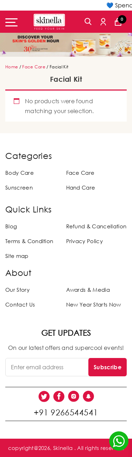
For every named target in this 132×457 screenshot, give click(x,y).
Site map (17, 256)
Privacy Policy (84, 241)
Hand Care (80, 187)
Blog (11, 226)
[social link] (44, 396)
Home (11, 66)
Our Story (17, 289)
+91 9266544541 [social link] (66, 412)
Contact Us (20, 304)
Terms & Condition (29, 241)
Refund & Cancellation (96, 226)
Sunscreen (19, 187)
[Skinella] (49, 21)
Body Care (19, 172)
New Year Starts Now (93, 304)
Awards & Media (88, 289)
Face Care (33, 66)
